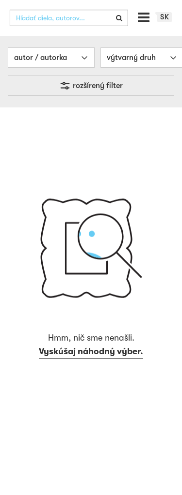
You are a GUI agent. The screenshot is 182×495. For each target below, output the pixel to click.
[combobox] (69, 18)
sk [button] (164, 17)
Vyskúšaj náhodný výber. (91, 351)
